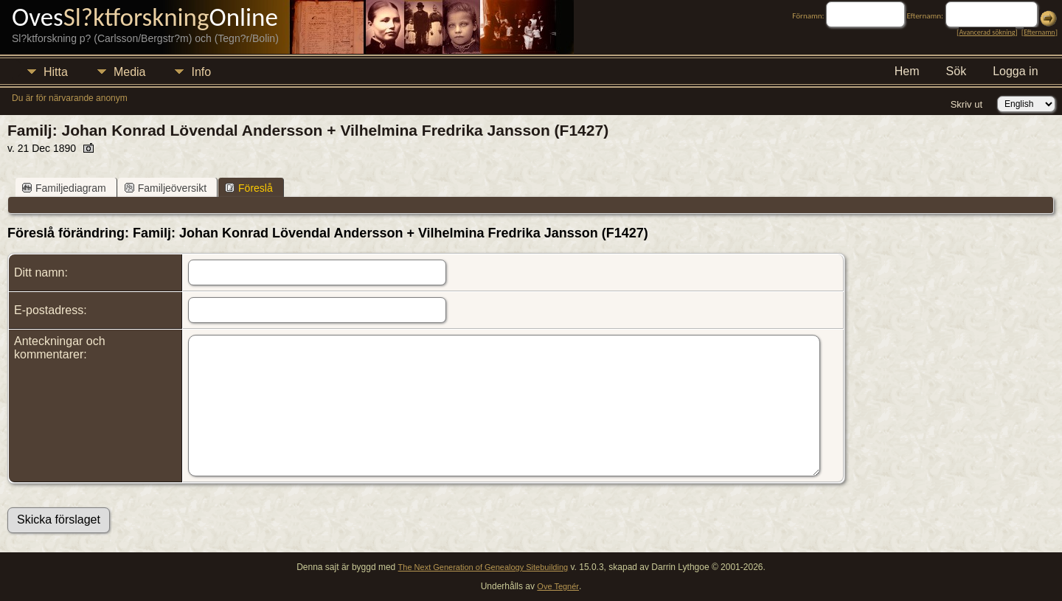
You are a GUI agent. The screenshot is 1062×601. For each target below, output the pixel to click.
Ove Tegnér (558, 586)
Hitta (56, 72)
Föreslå (249, 188)
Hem (907, 71)
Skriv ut (966, 104)
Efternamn (1039, 32)
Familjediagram (64, 188)
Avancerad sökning (987, 32)
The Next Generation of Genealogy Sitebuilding (483, 567)
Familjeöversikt (165, 188)
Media (130, 72)
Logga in (1015, 71)
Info (201, 72)
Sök (956, 71)
